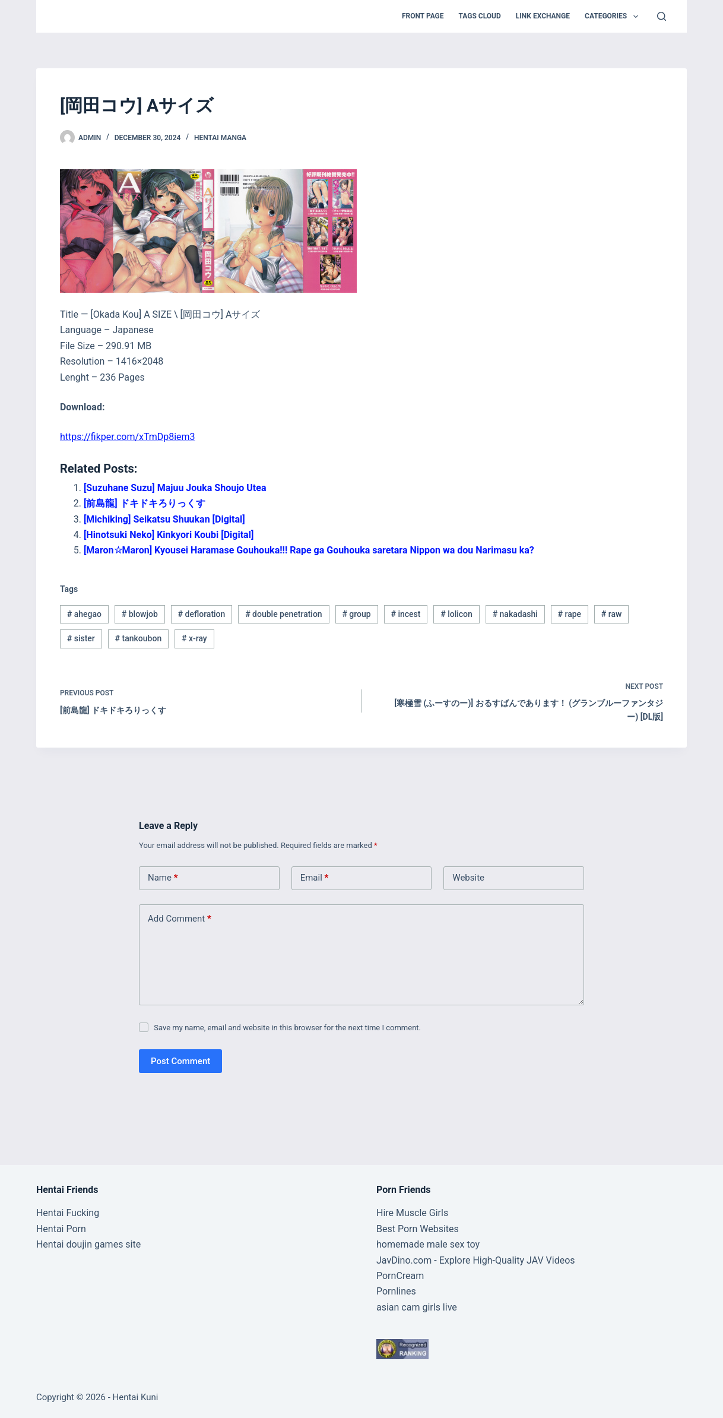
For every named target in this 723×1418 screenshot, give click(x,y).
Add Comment (179, 918)
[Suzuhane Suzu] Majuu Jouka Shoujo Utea (175, 487)
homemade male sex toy (428, 1244)
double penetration (283, 614)
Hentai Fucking (67, 1212)
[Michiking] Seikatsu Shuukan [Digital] (164, 519)
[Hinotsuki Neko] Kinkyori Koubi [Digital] (168, 534)
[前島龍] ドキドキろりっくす (144, 503)
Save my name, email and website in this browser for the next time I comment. (287, 1027)
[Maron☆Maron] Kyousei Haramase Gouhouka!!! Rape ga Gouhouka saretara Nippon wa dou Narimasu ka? (309, 550)
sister (81, 638)
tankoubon (138, 638)
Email (314, 878)
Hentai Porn (61, 1229)
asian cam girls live (416, 1307)
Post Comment (180, 1061)
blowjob (140, 614)
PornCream (400, 1275)
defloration (202, 614)
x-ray (194, 638)
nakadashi (515, 614)
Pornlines (396, 1291)
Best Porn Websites (417, 1229)
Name (163, 878)
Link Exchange (543, 16)
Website (468, 877)
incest (405, 614)
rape (570, 614)
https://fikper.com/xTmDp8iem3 (127, 436)
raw (611, 614)
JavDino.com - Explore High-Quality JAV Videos (475, 1260)
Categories (614, 17)
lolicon (456, 614)
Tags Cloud (480, 16)
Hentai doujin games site (88, 1244)
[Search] (661, 16)
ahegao (84, 614)
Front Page (423, 16)
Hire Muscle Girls (412, 1212)
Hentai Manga (220, 138)
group (356, 614)
